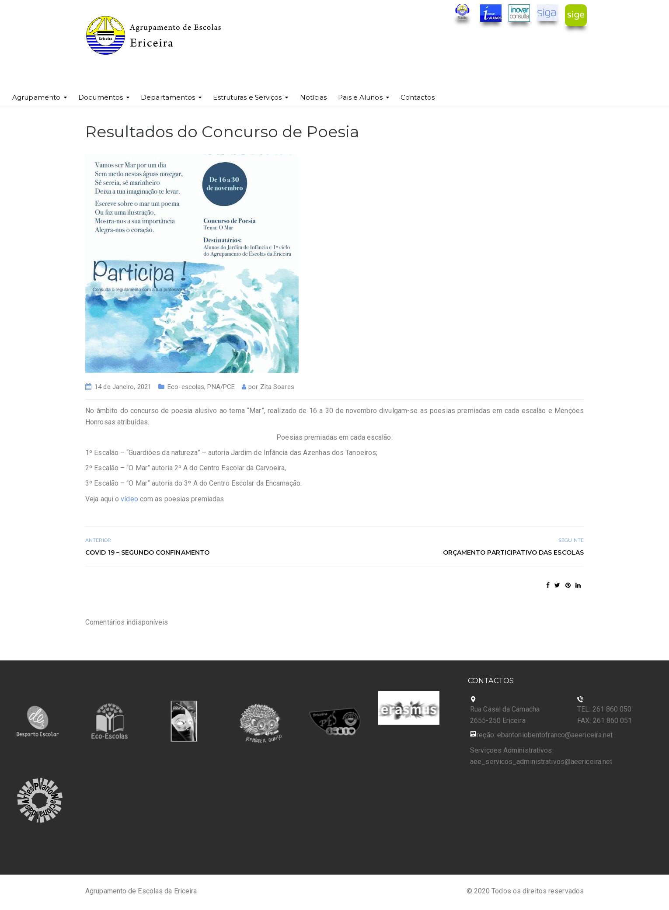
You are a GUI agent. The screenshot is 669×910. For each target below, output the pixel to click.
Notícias (313, 97)
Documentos (100, 97)
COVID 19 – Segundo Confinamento (147, 552)
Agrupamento (36, 97)
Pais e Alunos (360, 97)
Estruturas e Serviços (247, 97)
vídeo (129, 499)
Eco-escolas (185, 387)
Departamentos (168, 97)
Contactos (418, 97)
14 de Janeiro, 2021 (122, 387)
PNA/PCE (221, 387)
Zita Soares (277, 387)
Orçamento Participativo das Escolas (513, 552)
